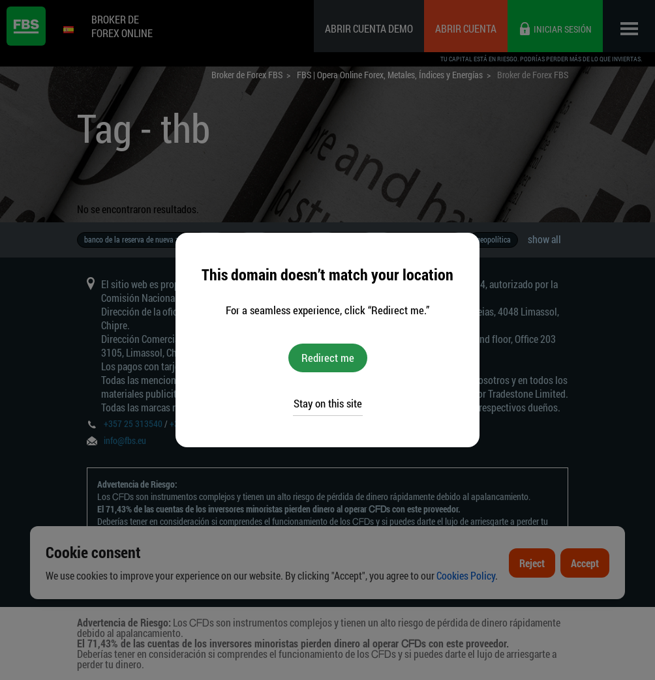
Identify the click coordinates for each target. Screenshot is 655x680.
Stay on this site (328, 403)
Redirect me (327, 357)
